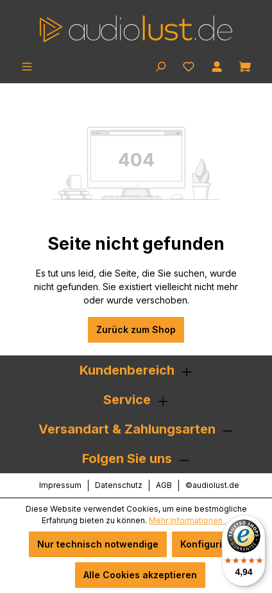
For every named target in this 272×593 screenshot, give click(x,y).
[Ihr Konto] (217, 65)
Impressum (60, 485)
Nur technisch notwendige (97, 544)
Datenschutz (118, 485)
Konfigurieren (211, 544)
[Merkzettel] (188, 65)
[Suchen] (160, 65)
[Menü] (27, 65)
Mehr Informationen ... (189, 520)
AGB (164, 485)
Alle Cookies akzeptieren (140, 574)
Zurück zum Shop (136, 329)
